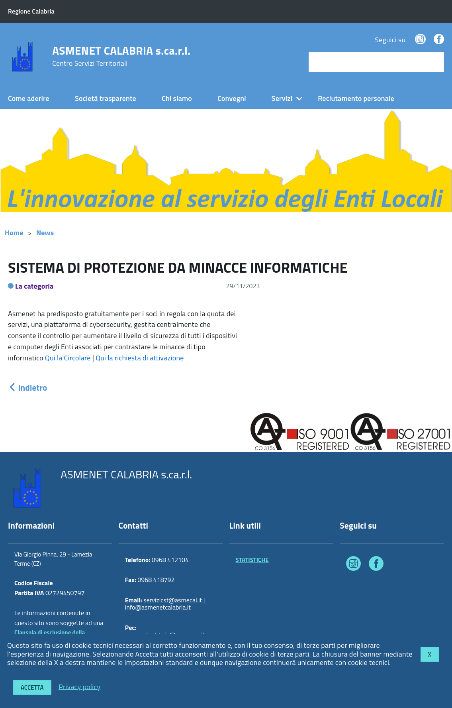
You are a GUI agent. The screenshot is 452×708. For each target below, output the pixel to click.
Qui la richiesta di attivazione (140, 357)
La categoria (34, 286)
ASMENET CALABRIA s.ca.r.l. (121, 56)
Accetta (32, 687)
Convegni (231, 98)
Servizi (282, 98)
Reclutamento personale (356, 98)
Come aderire (28, 98)
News (45, 232)
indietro (27, 387)
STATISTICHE (252, 559)
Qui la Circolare (68, 357)
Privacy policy (79, 686)
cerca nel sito (331, 62)
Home (14, 232)
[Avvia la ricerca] (434, 62)
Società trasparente (105, 98)
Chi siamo (177, 98)
